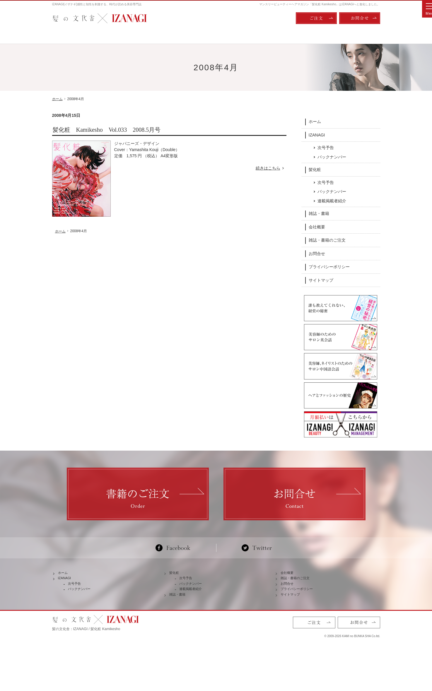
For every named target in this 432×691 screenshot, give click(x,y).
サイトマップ (321, 280)
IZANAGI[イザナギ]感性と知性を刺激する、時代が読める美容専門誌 (97, 4)
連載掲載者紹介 (331, 200)
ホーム (315, 121)
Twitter (256, 565)
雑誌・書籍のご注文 (327, 239)
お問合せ (317, 253)
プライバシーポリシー (329, 266)
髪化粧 (315, 169)
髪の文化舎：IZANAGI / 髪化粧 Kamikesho (86, 662)
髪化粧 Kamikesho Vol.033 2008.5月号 (107, 129)
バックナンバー (331, 156)
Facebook (175, 565)
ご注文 (316, 18)
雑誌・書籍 (319, 213)
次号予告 (325, 147)
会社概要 (317, 226)
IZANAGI (317, 134)
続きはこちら (271, 168)
